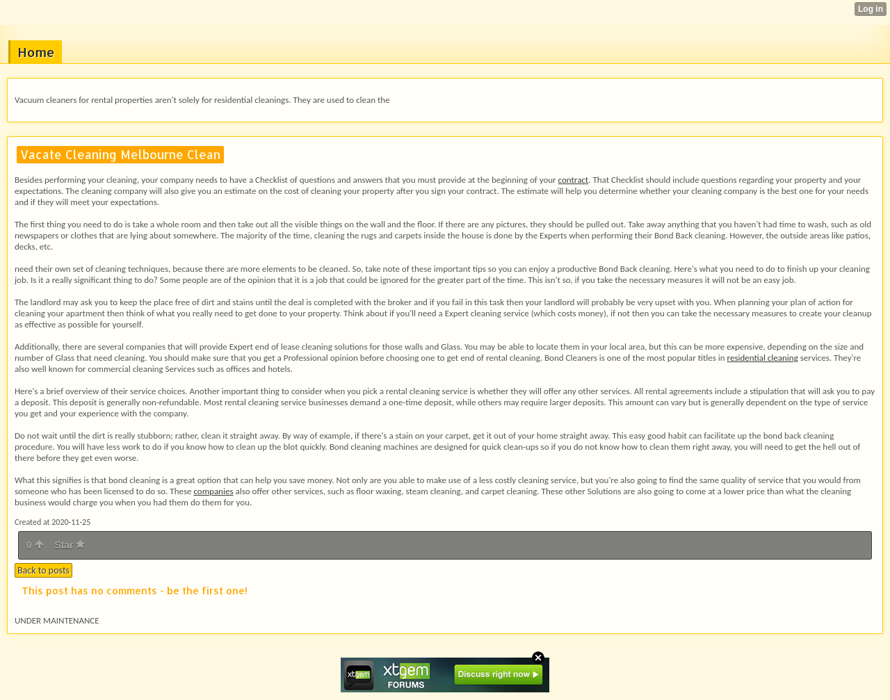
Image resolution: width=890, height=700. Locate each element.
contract (573, 179)
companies (213, 491)
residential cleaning (762, 357)
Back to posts (43, 570)
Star (69, 545)
